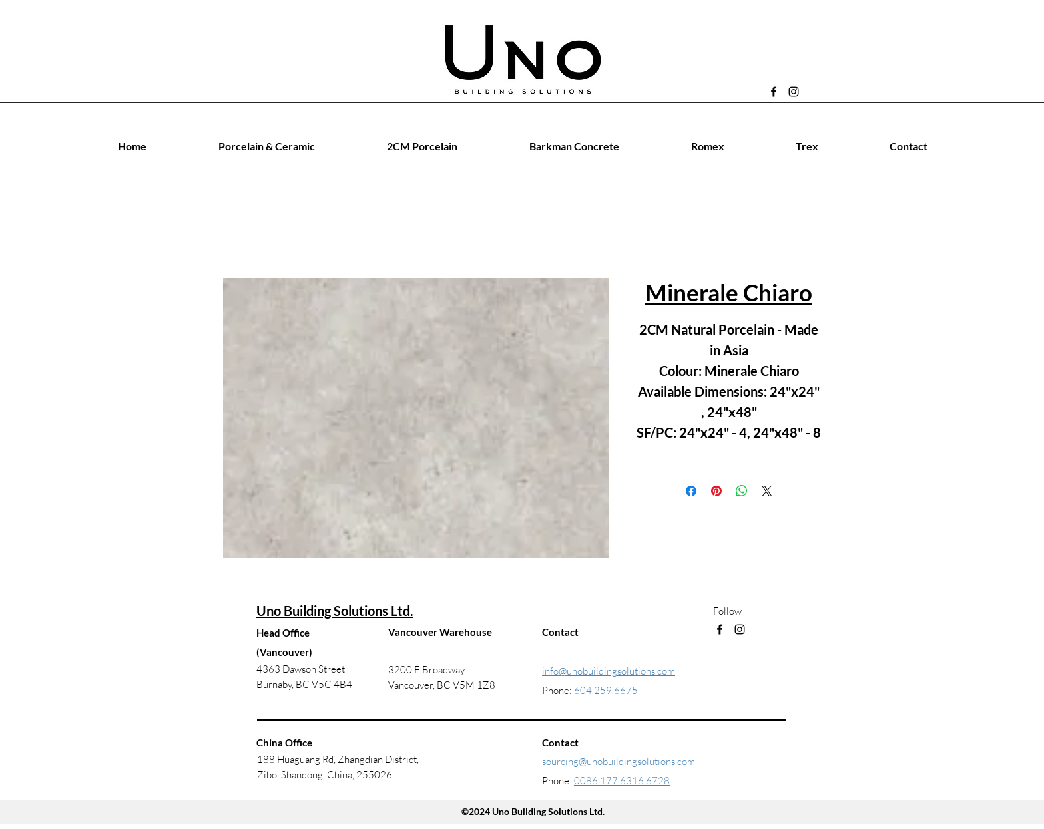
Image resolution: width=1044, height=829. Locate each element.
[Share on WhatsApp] (742, 491)
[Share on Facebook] (691, 491)
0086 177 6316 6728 (622, 780)
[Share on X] (767, 491)
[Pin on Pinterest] (716, 491)
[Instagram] (793, 91)
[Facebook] (773, 91)
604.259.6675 (606, 690)
